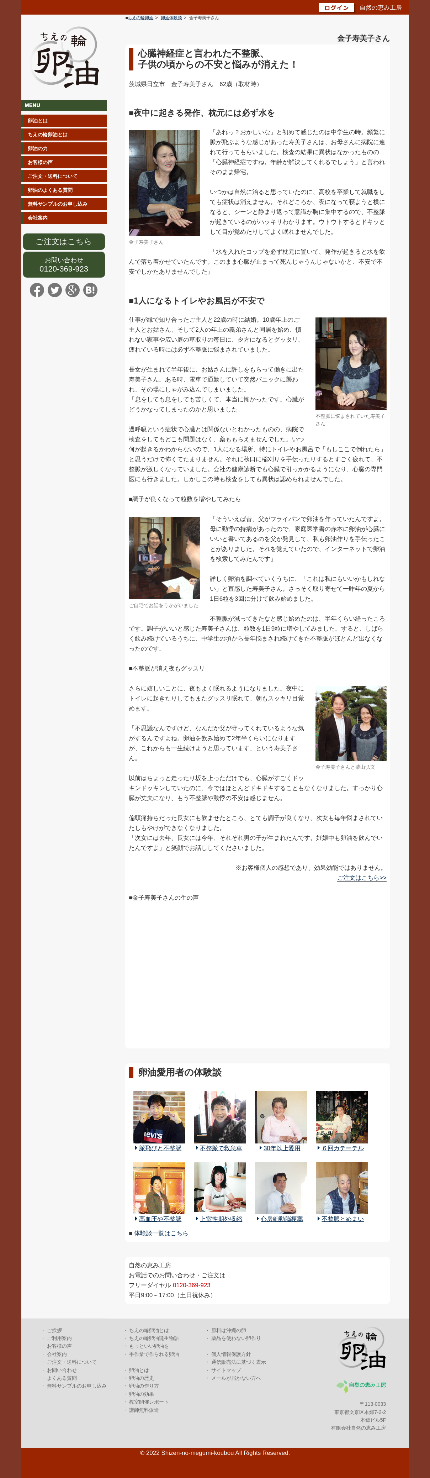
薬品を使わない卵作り (236, 1338)
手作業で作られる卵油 (154, 1354)
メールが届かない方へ (236, 1378)
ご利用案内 (59, 1338)
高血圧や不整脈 (160, 1219)
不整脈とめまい (343, 1219)
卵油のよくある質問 (50, 190)
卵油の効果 (141, 1394)
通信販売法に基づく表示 (238, 1362)
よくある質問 (62, 1378)
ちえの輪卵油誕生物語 (154, 1338)
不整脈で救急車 (221, 1148)
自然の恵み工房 (381, 7)
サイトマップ (226, 1370)
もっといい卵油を (149, 1346)
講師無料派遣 (144, 1410)
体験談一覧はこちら (161, 1233)
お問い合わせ (64, 260)
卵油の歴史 (141, 1378)
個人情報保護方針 (231, 1354)
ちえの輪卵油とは (48, 134)
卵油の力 (38, 148)
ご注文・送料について (53, 176)
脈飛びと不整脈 (160, 1148)
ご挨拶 (54, 1330)
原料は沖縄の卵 (228, 1330)
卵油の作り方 (144, 1386)
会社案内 (38, 218)
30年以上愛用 (282, 1148)
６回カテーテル (343, 1148)
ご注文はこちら (64, 241)
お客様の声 (40, 162)
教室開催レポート (149, 1402)
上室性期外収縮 (221, 1219)
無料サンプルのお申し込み (57, 204)
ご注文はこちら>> (362, 877)
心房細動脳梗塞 (282, 1219)
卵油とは (38, 120)
